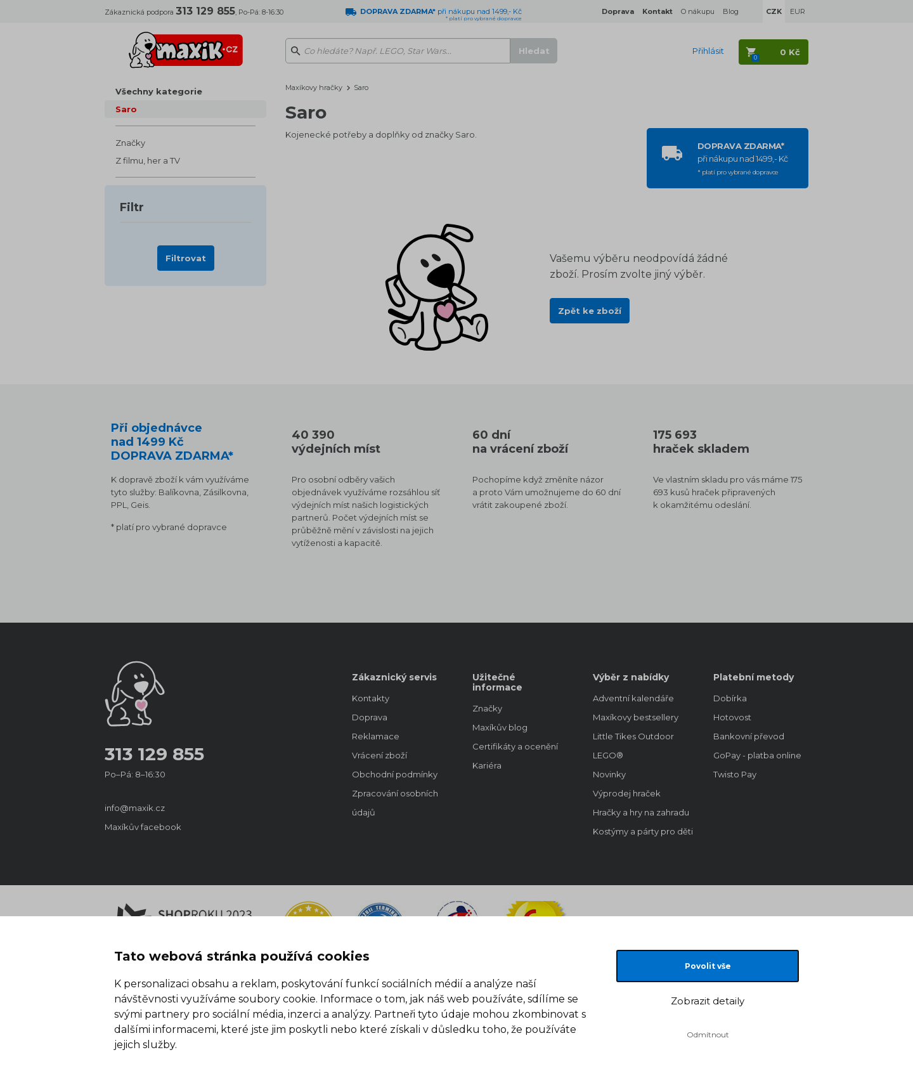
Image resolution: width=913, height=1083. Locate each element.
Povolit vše (708, 966)
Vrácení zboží (379, 755)
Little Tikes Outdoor (633, 736)
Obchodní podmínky (394, 774)
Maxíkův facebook (143, 827)
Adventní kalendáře (633, 698)
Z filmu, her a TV (147, 160)
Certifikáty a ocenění (515, 746)
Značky (130, 143)
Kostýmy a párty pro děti (640, 831)
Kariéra (487, 765)
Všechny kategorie (158, 91)
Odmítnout (708, 1034)
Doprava (369, 717)
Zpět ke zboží (589, 311)
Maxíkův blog (500, 727)
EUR (797, 11)
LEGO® (608, 755)
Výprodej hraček (627, 793)
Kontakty (370, 698)
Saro (126, 109)
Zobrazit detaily (707, 1001)
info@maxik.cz (135, 808)
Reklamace (375, 736)
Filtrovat (185, 258)
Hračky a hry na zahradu (640, 812)
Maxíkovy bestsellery (635, 717)
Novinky (609, 774)
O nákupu (698, 11)
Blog (731, 11)
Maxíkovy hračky (313, 87)
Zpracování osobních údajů (395, 802)
